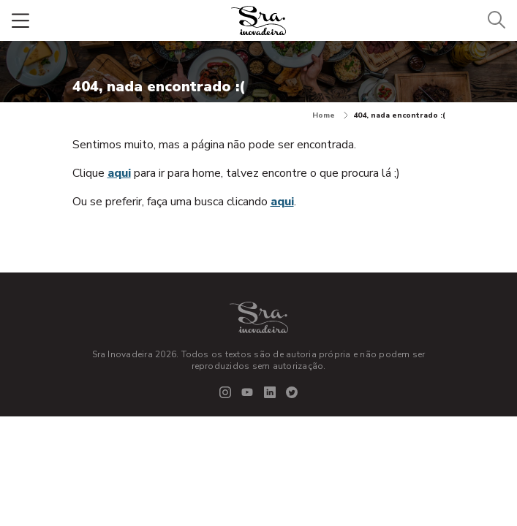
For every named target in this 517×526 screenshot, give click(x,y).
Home (330, 115)
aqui (119, 173)
